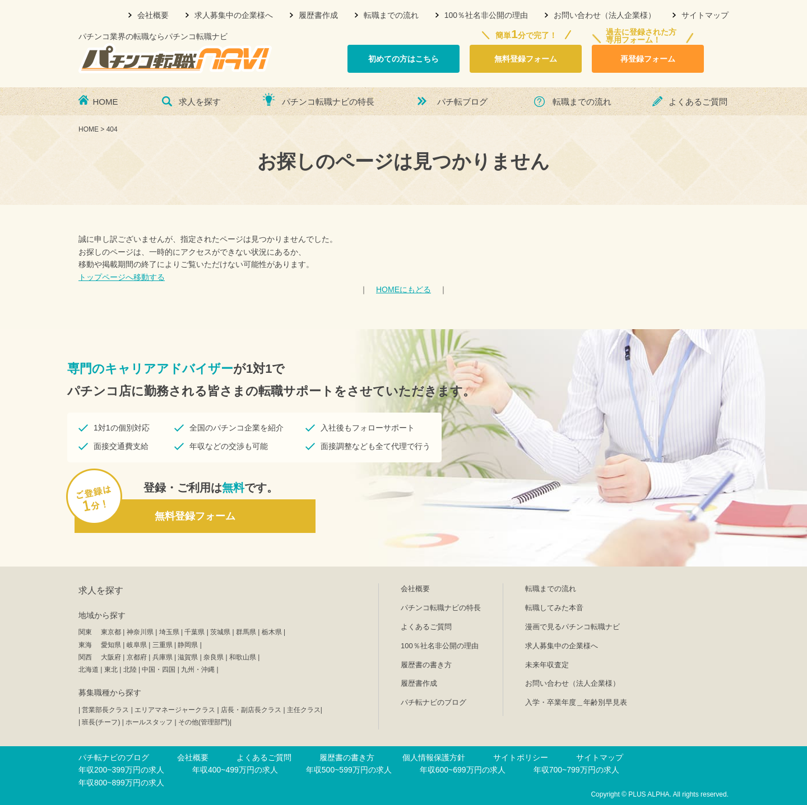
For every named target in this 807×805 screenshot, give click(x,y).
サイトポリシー (520, 757)
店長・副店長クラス (251, 710)
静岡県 (188, 645)
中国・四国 (158, 669)
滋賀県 (188, 657)
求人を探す (200, 101)
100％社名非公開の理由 (486, 15)
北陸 (130, 669)
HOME (105, 101)
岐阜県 (137, 645)
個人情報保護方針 (433, 757)
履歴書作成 (318, 15)
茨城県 (220, 632)
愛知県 (111, 645)
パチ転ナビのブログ (433, 702)
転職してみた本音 (554, 607)
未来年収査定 (547, 665)
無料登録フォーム (525, 58)
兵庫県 (162, 657)
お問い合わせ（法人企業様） (605, 15)
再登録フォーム (647, 58)
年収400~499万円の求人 (235, 769)
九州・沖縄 (198, 669)
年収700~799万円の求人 (576, 769)
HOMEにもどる (403, 289)
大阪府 (111, 657)
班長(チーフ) (101, 722)
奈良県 (213, 657)
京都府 (137, 657)
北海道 (88, 669)
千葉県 (194, 632)
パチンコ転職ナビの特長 (328, 101)
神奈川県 (140, 632)
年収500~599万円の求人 (349, 769)
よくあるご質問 (698, 101)
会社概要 (153, 15)
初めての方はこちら (403, 58)
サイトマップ (705, 15)
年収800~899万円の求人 (121, 782)
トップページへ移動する (121, 277)
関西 (85, 657)
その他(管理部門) (204, 722)
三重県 (162, 645)
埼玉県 (169, 632)
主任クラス (304, 710)
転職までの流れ (391, 15)
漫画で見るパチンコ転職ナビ (572, 627)
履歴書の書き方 (426, 665)
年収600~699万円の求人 (462, 769)
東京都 (111, 632)
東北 (111, 669)
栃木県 (272, 632)
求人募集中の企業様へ (233, 15)
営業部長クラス (105, 710)
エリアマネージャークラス (174, 710)
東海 (85, 645)
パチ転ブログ (462, 101)
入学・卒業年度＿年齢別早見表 (576, 702)
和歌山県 (242, 657)
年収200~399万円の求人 (121, 769)
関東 (85, 632)
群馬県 (246, 632)
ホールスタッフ (149, 722)
